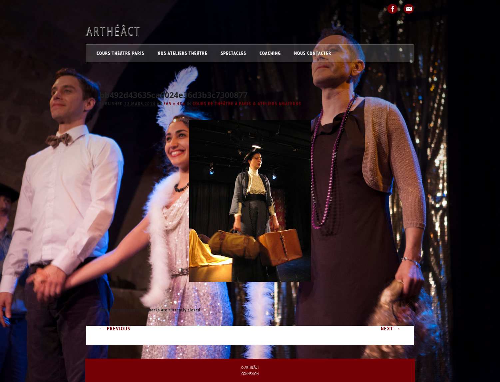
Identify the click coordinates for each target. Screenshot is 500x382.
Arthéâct (113, 31)
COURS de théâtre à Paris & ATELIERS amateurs (247, 104)
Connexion (250, 373)
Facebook (392, 9)
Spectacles (234, 53)
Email (409, 9)
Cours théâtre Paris (121, 53)
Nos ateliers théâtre (183, 53)
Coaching (270, 53)
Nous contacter (313, 53)
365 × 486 (174, 104)
